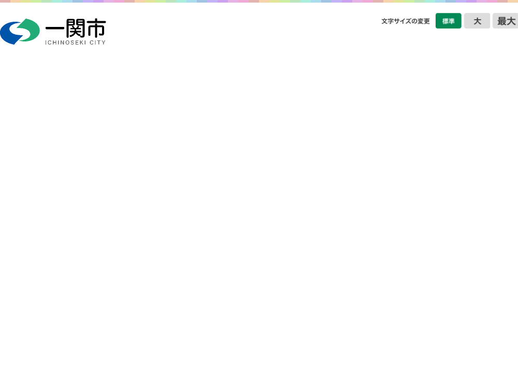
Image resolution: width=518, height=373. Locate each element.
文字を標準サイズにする (449, 20)
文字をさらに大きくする (505, 20)
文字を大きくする (477, 20)
